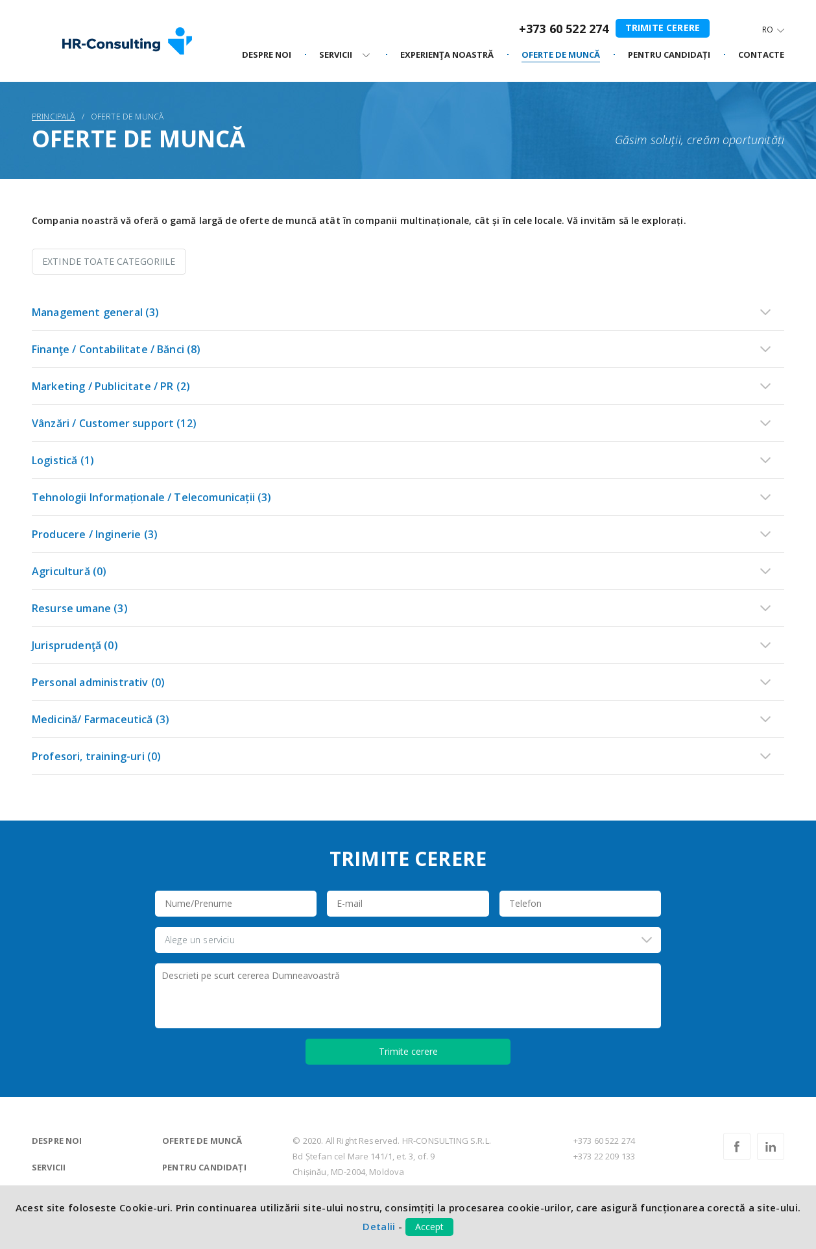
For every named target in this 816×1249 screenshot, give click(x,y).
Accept (429, 1226)
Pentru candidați (204, 1167)
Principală (53, 116)
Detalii (379, 1226)
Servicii (49, 1167)
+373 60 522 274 (563, 28)
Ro (767, 29)
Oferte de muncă (202, 1140)
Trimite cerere (662, 27)
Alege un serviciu (200, 940)
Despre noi (57, 1140)
